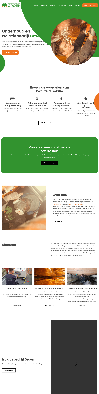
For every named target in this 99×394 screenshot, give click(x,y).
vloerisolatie (57, 204)
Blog (70, 5)
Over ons (44, 5)
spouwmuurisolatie (75, 204)
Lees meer (53, 123)
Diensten (52, 5)
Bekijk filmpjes (8, 370)
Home (36, 5)
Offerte (43, 123)
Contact (77, 5)
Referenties (62, 5)
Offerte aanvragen (90, 5)
